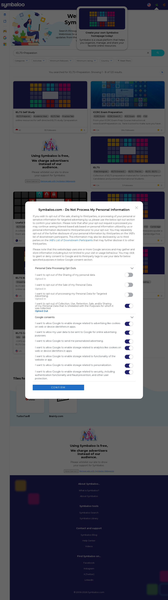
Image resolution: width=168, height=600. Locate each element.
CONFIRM (58, 387)
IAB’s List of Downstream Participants (71, 240)
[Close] (136, 208)
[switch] (129, 274)
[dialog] (84, 300)
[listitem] (84, 268)
